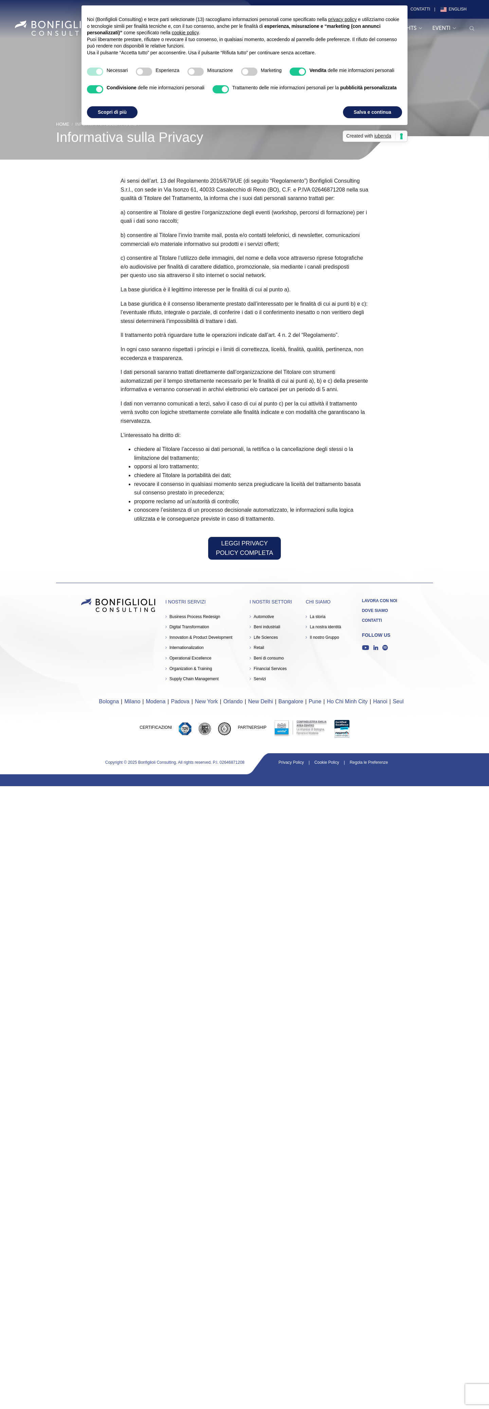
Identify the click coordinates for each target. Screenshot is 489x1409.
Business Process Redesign (194, 616)
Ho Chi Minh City (347, 701)
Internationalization (186, 647)
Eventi (444, 28)
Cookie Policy (326, 762)
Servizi (260, 678)
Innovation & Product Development (200, 637)
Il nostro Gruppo (324, 637)
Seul (398, 701)
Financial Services (270, 668)
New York (206, 701)
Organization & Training (190, 668)
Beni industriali (267, 627)
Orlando (233, 701)
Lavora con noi (379, 600)
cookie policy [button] (185, 32)
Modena (156, 701)
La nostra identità (325, 627)
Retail (259, 647)
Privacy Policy (291, 762)
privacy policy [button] (342, 19)
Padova (180, 701)
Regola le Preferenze (369, 762)
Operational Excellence (190, 658)
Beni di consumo (269, 658)
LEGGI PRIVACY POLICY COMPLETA (244, 548)
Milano (132, 701)
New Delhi (260, 701)
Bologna (109, 701)
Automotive (264, 616)
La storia (317, 616)
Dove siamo (375, 610)
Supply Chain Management (194, 678)
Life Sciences (266, 637)
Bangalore (290, 701)
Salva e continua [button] (372, 112)
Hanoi (380, 701)
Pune (315, 701)
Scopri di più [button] (112, 112)
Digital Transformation (189, 627)
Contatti (420, 9)
